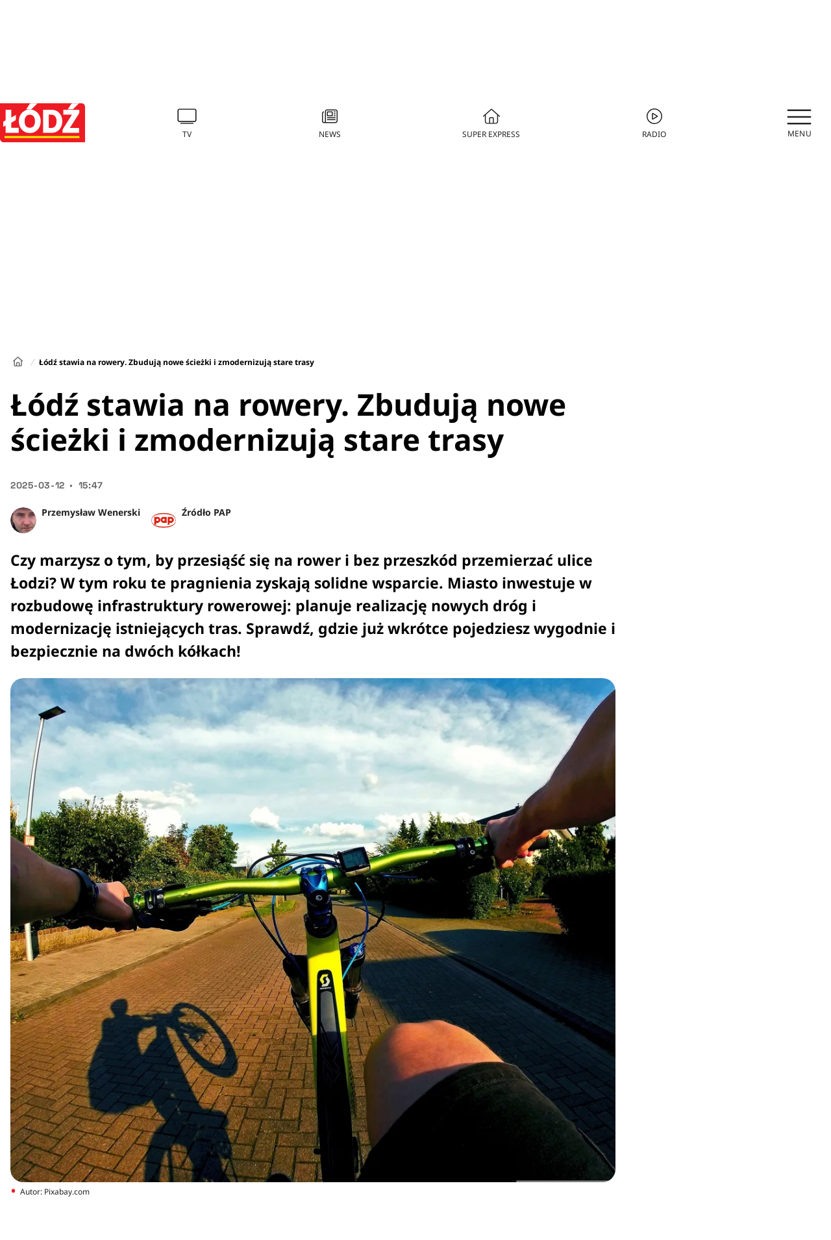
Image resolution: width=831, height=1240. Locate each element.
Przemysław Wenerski (91, 512)
